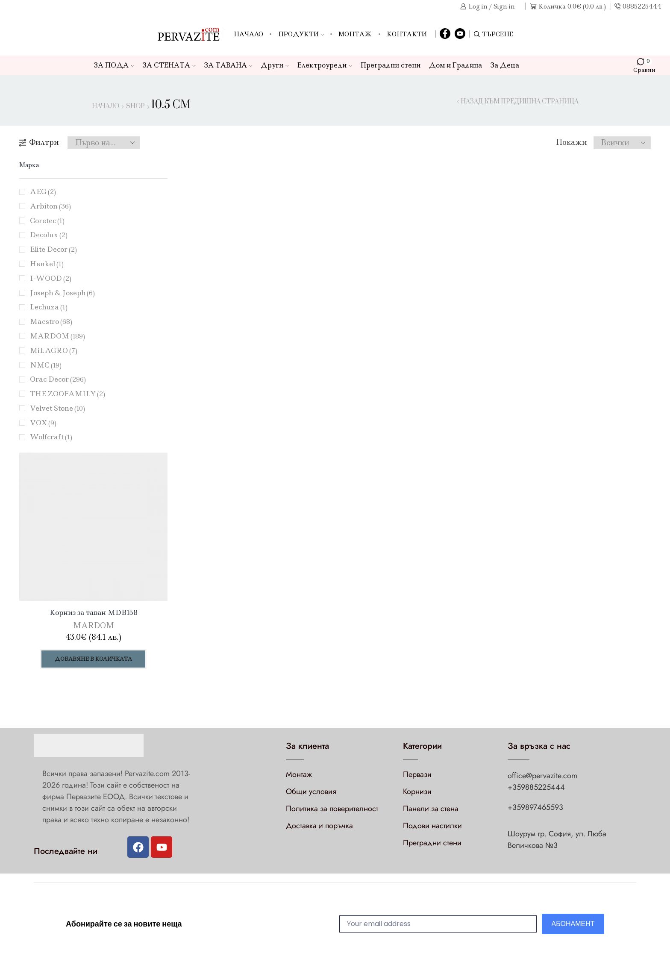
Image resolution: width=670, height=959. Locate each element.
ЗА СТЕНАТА (169, 65)
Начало (248, 34)
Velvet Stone (57, 408)
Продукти (301, 34)
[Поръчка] (104, 142)
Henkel (47, 263)
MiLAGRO (53, 350)
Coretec (47, 220)
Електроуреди (324, 65)
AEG (43, 191)
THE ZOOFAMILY (67, 393)
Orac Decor (58, 379)
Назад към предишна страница (520, 102)
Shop (135, 106)
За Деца (505, 65)
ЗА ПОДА (114, 65)
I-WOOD (50, 278)
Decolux (49, 234)
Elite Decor (53, 249)
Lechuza (49, 307)
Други (275, 65)
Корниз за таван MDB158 (94, 612)
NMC (46, 365)
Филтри (39, 142)
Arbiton (50, 206)
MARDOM (57, 336)
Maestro (51, 321)
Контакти (407, 34)
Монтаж (355, 34)
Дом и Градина (455, 65)
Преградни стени (390, 65)
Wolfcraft (51, 436)
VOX (43, 422)
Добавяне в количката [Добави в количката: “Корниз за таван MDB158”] (93, 658)
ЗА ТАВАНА (228, 65)
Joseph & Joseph (62, 292)
